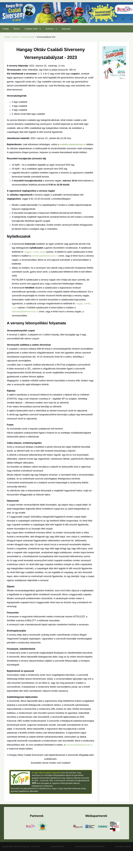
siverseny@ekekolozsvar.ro (45, 256)
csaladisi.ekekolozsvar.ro (72, 144)
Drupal (83, 846)
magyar (28, 252)
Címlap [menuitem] (5, 29)
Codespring (127, 846)
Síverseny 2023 (28, 37)
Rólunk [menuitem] (17, 29)
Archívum (15, 37)
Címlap (7, 37)
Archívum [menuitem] (49, 29)
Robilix (62, 846)
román (36, 252)
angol (43, 252)
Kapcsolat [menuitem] (66, 29)
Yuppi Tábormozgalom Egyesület (47, 772)
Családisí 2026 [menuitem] (31, 29)
